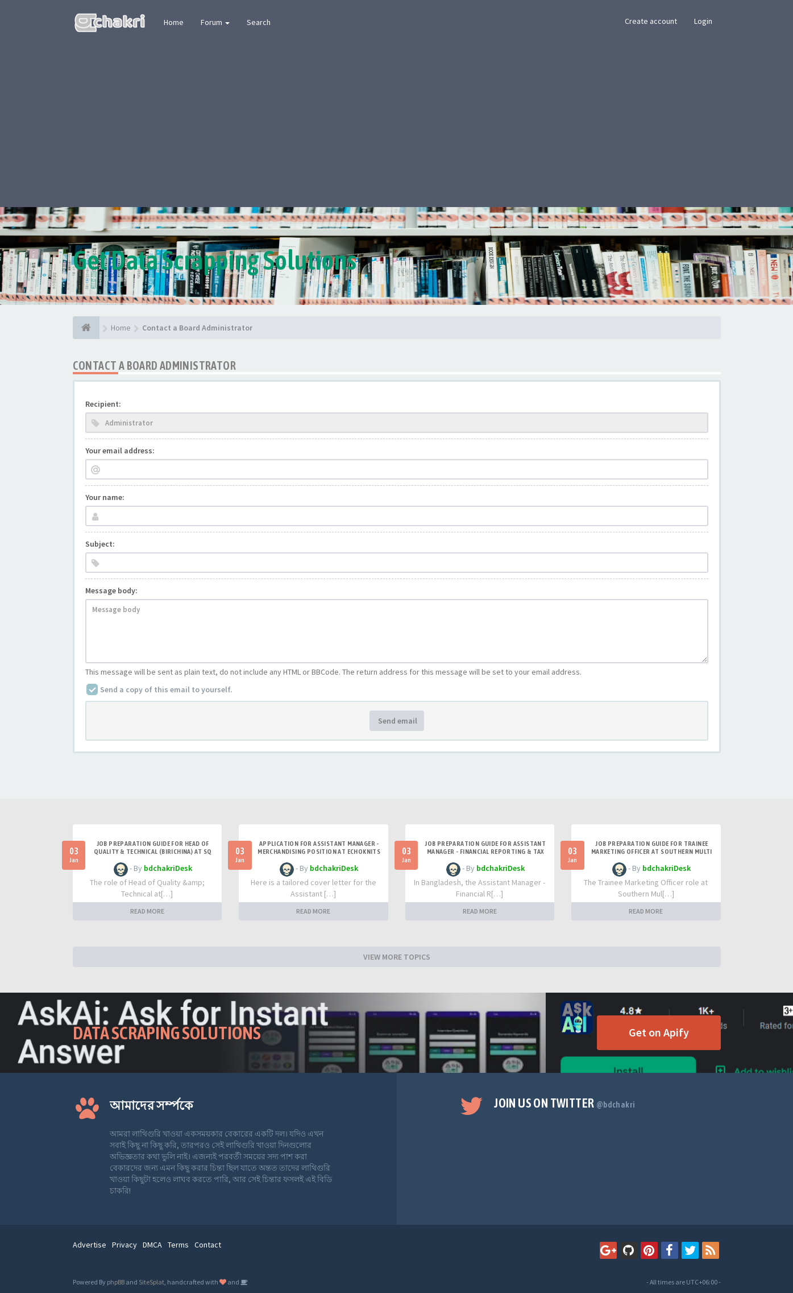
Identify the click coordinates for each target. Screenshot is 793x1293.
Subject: (100, 544)
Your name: (104, 497)
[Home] (86, 327)
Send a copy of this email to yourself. (166, 689)
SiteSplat (151, 1282)
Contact (207, 1245)
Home (174, 22)
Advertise (89, 1245)
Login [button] (703, 21)
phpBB (115, 1282)
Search (259, 22)
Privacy (124, 1245)
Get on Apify (659, 1032)
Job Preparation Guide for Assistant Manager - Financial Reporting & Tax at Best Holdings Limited (485, 852)
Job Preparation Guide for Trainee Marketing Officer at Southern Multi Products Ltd (651, 852)
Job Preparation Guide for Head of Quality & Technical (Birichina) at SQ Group (153, 852)
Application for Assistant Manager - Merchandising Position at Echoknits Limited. (319, 852)
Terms (178, 1245)
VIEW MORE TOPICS (396, 957)
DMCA (152, 1245)
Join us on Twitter (564, 1103)
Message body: (111, 590)
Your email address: (120, 450)
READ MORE (147, 911)
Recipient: (103, 404)
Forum (215, 22)
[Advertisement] (397, 121)
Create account (651, 21)
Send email (396, 721)
